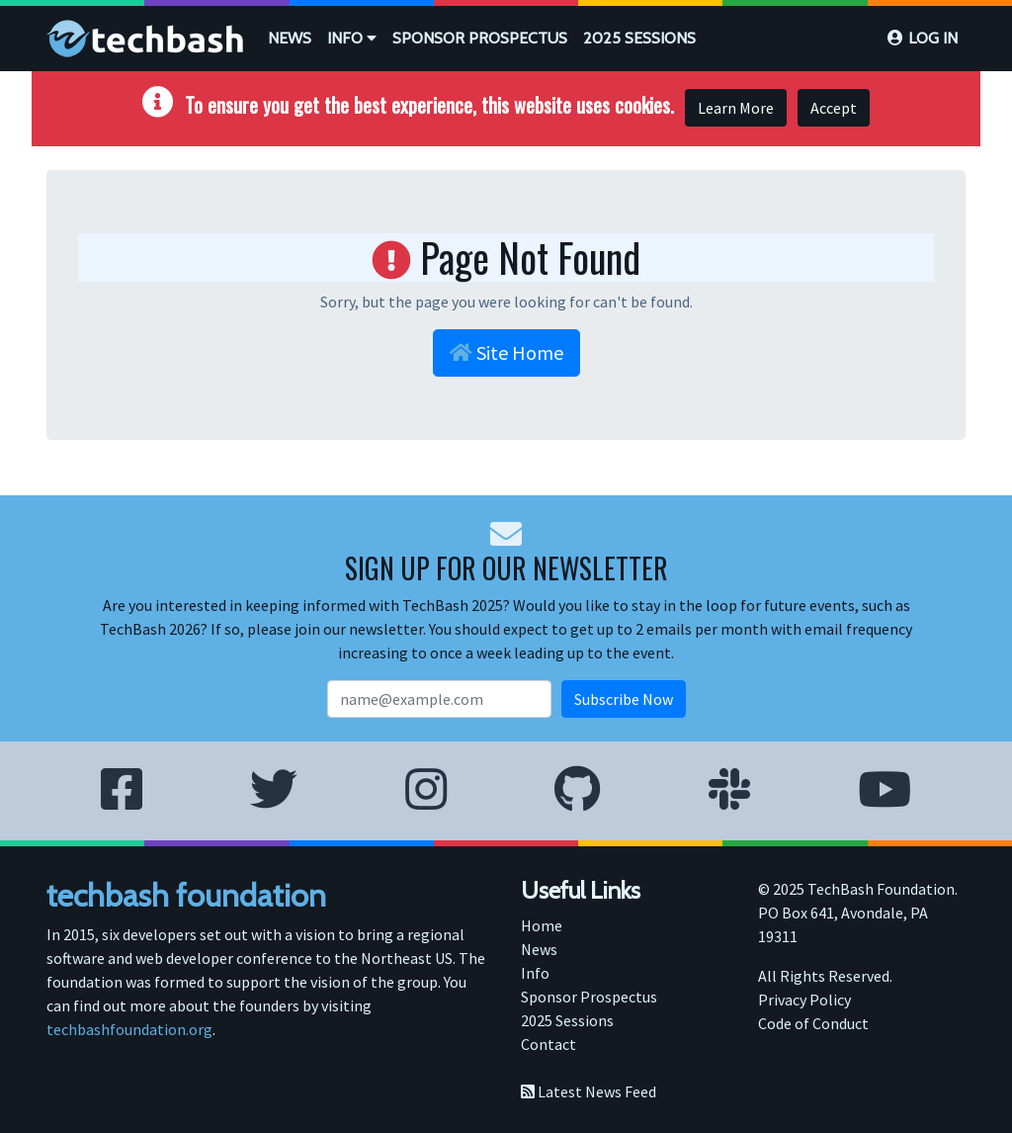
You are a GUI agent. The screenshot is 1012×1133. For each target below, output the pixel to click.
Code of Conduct (813, 1023)
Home (541, 925)
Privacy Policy (804, 999)
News (289, 38)
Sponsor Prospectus (479, 38)
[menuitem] (289, 38)
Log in (933, 38)
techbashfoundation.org (129, 1029)
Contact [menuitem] (548, 1044)
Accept (833, 108)
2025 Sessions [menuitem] (567, 1020)
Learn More (736, 108)
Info (352, 38)
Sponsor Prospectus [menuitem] (589, 996)
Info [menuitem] (535, 973)
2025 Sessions (639, 38)
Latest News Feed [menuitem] (588, 1091)
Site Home (506, 352)
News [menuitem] (539, 949)
